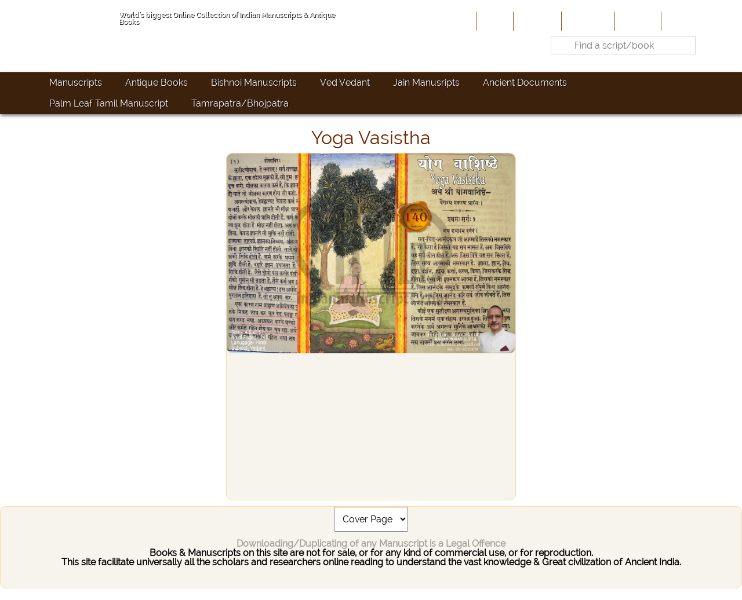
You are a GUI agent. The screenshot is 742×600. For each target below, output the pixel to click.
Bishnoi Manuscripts (254, 82)
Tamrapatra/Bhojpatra (240, 103)
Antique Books (156, 82)
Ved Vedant (345, 82)
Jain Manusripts (426, 82)
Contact (681, 20)
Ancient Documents (525, 82)
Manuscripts (75, 82)
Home (494, 20)
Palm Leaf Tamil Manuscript (108, 103)
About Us (536, 20)
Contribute (587, 20)
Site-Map (637, 20)
